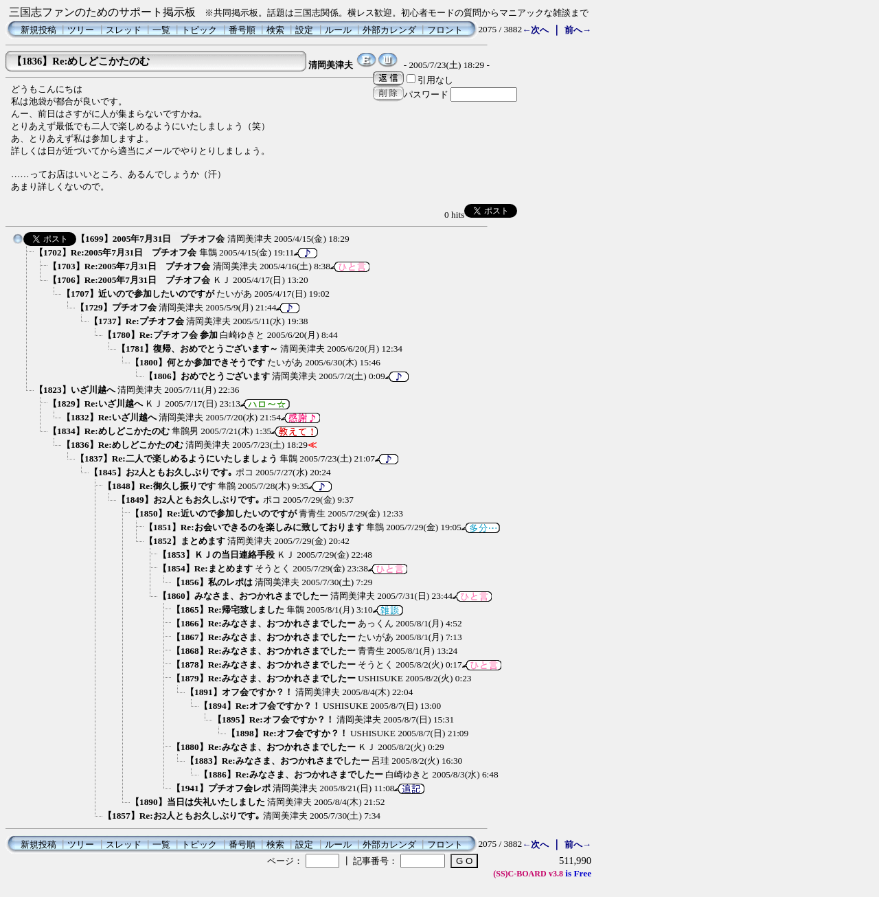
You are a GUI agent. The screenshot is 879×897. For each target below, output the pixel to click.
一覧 (161, 30)
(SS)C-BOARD (519, 873)
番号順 (242, 30)
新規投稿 (38, 30)
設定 (304, 30)
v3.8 (556, 873)
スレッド (123, 30)
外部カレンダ (389, 30)
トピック (199, 30)
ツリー (80, 30)
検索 (275, 30)
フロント (445, 30)
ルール (338, 30)
